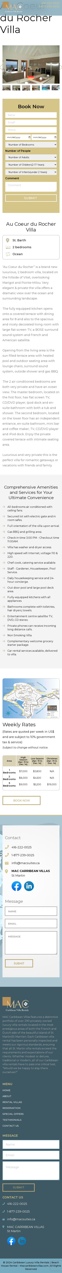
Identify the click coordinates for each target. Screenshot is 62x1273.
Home (6, 1090)
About (6, 1096)
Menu (57, 10)
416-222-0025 (50, 3)
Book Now (21, 800)
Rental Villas (12, 1102)
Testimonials (11, 1119)
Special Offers (13, 1113)
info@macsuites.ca (26, 863)
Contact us (10, 1125)
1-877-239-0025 (49, 6)
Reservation (11, 1108)
